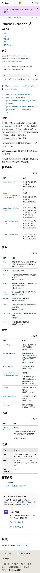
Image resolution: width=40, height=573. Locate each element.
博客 (22, 564)
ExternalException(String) (11, 234)
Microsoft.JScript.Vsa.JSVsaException (18, 94)
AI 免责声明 (5, 564)
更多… (7, 112)
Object (7, 86)
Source (5, 305)
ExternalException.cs (14, 61)
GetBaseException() (9, 353)
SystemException (29, 86)
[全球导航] (2, 3)
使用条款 (26, 567)
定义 (4, 33)
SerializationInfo (31, 379)
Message (5, 298)
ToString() (6, 405)
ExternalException (28, 217)
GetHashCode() (8, 366)
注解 (4, 36)
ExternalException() (9, 182)
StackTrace (6, 313)
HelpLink (5, 275)
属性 (4, 42)
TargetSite (6, 322)
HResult (5, 283)
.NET (9, 17)
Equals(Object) (7, 345)
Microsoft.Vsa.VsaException (15, 97)
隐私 (3, 567)
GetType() (6, 388)
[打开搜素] (32, 3)
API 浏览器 (17, 17)
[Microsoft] (20, 3)
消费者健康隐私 (14, 567)
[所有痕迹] (3, 17)
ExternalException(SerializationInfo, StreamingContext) (11, 195)
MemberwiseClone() (9, 396)
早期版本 (15, 564)
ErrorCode (11, 126)
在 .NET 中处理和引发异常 (15, 485)
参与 (29, 564)
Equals (4, 154)
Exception (16, 86)
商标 (3, 570)
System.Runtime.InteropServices (19, 56)
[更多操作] (36, 17)
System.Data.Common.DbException (18, 109)
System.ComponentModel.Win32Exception (21, 106)
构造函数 (6, 39)
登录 (36, 3)
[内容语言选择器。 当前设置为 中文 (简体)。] (7, 553)
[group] (20, 79)
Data (4, 262)
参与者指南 (24, 504)
